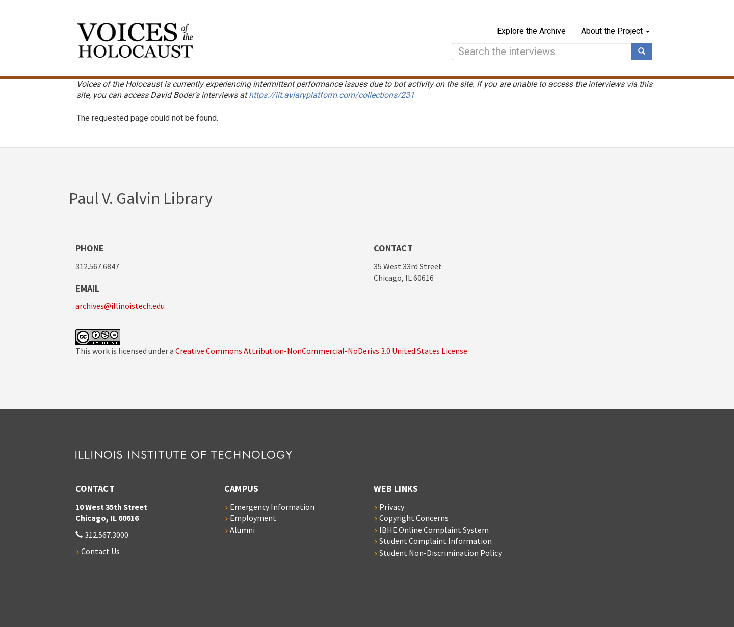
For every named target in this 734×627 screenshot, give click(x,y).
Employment (253, 518)
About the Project (615, 31)
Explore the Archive (531, 31)
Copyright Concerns (414, 518)
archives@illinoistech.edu (120, 306)
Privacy (391, 507)
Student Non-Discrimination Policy (440, 552)
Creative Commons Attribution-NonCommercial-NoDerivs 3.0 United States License (321, 351)
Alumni (242, 530)
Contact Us (100, 551)
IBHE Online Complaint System (434, 530)
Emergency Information (272, 507)
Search (645, 51)
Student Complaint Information (435, 541)
